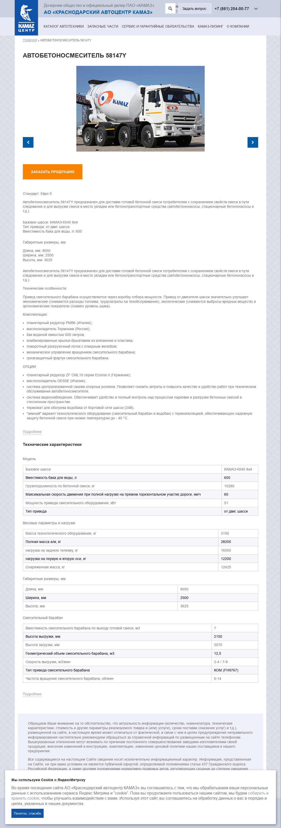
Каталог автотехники (64, 26)
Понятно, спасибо (27, 813)
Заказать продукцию (52, 172)
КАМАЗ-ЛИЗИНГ (210, 26)
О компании (238, 26)
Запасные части (102, 26)
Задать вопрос (194, 9)
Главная (30, 40)
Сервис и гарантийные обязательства (158, 26)
